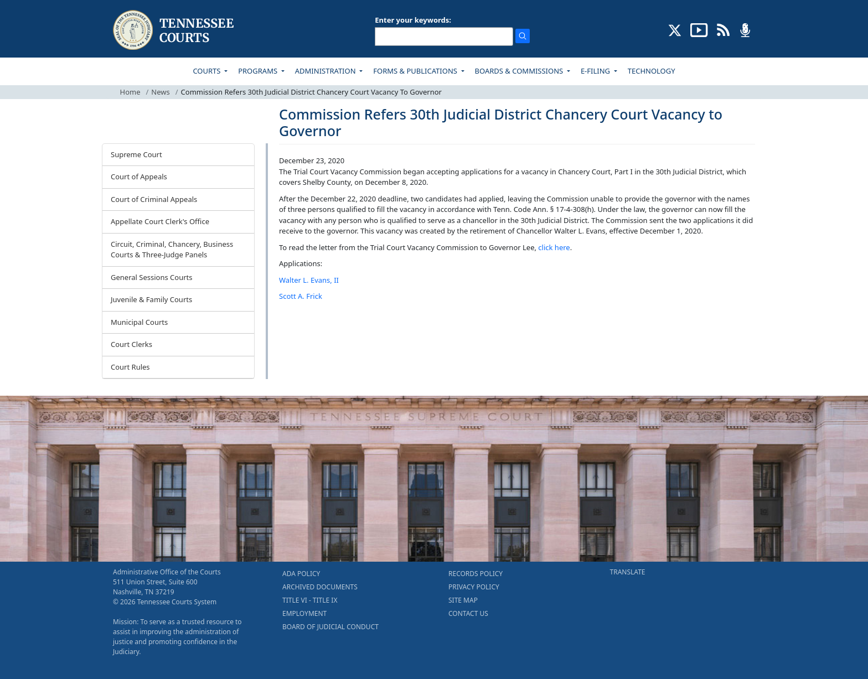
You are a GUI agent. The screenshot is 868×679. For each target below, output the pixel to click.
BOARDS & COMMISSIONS (520, 71)
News (160, 92)
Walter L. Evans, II (309, 280)
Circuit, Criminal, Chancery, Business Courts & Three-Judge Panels (172, 249)
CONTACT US (468, 613)
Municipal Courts (139, 322)
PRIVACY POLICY (473, 587)
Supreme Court (136, 154)
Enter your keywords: (413, 20)
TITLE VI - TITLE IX (309, 600)
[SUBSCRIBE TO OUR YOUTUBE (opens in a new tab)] (699, 29)
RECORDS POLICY (475, 573)
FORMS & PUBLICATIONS (416, 71)
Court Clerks (131, 344)
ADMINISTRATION (326, 71)
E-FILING (596, 71)
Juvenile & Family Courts (151, 299)
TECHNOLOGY (651, 71)
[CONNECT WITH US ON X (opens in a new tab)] (675, 29)
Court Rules (130, 367)
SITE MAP (463, 600)
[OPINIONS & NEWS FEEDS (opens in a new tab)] (723, 29)
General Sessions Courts (152, 277)
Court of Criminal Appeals (154, 199)
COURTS (207, 71)
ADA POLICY (301, 573)
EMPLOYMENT (304, 613)
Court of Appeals (139, 177)
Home (130, 92)
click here (554, 247)
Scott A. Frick (300, 296)
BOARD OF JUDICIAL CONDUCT (330, 626)
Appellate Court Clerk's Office (160, 221)
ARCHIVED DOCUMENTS (320, 587)
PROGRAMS (258, 71)
